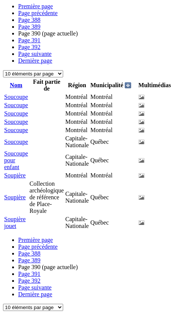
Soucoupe (16, 97)
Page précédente (37, 13)
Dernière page (35, 60)
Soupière (15, 175)
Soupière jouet (15, 222)
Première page (35, 6)
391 (29, 40)
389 (29, 26)
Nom (16, 85)
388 (29, 20)
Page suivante (34, 54)
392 (29, 47)
